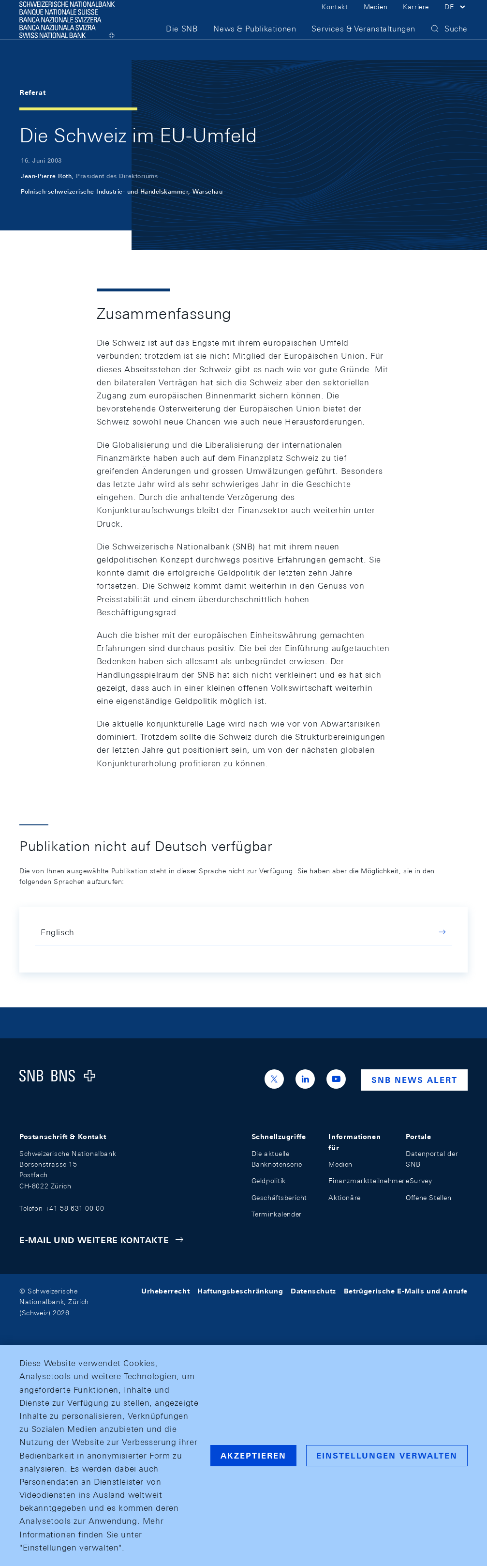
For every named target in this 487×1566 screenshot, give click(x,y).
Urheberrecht (165, 1291)
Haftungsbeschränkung (240, 1291)
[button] (456, 18)
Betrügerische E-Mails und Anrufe (406, 1291)
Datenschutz (313, 1291)
